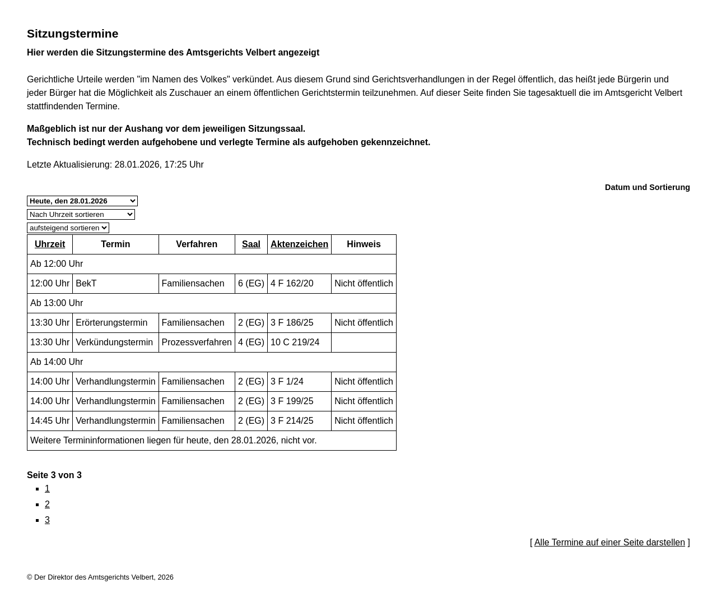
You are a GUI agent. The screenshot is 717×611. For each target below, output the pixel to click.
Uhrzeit (50, 244)
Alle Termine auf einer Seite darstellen (609, 542)
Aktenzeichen (299, 244)
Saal (251, 244)
